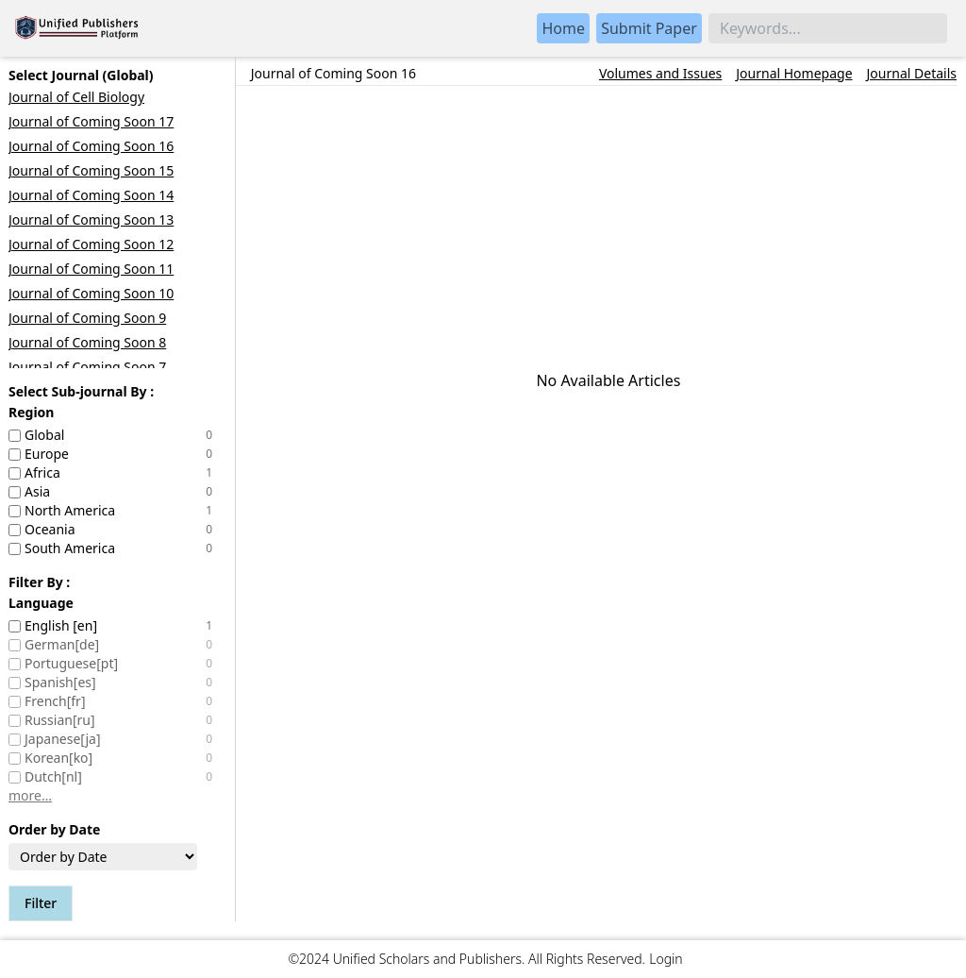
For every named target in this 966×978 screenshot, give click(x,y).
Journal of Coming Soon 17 (91, 121)
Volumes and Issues (660, 73)
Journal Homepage (794, 73)
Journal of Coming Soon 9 (87, 318)
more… (30, 795)
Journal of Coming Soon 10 (91, 293)
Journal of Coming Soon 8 (87, 342)
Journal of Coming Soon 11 (91, 269)
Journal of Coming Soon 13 (91, 219)
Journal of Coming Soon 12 (91, 244)
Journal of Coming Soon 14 (91, 195)
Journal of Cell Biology (76, 97)
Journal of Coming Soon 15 (91, 170)
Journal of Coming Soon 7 (87, 367)
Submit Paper (649, 28)
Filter (41, 903)
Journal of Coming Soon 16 (91, 146)
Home (563, 28)
